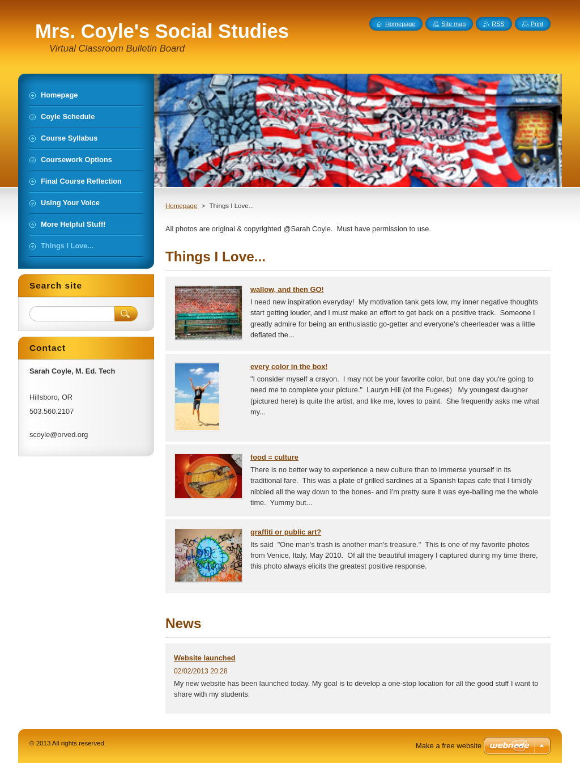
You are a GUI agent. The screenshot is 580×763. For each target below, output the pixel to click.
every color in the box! (289, 366)
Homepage (181, 205)
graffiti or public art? (285, 532)
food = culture (274, 457)
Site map (453, 23)
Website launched (205, 658)
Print (537, 23)
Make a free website (448, 745)
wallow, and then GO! (287, 289)
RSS (498, 23)
